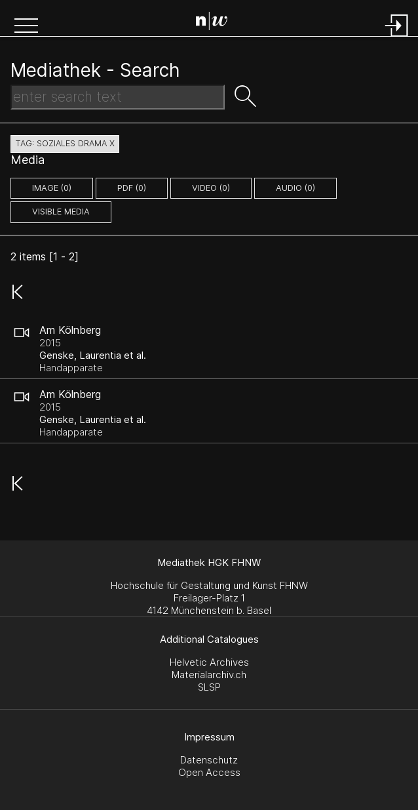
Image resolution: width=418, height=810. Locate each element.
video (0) (211, 188)
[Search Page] (211, 23)
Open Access (209, 772)
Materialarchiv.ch (209, 674)
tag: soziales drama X (65, 143)
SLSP (209, 687)
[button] (26, 27)
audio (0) (295, 188)
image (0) (51, 188)
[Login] (397, 37)
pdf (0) (131, 188)
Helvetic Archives (209, 662)
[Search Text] (117, 97)
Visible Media (61, 211)
